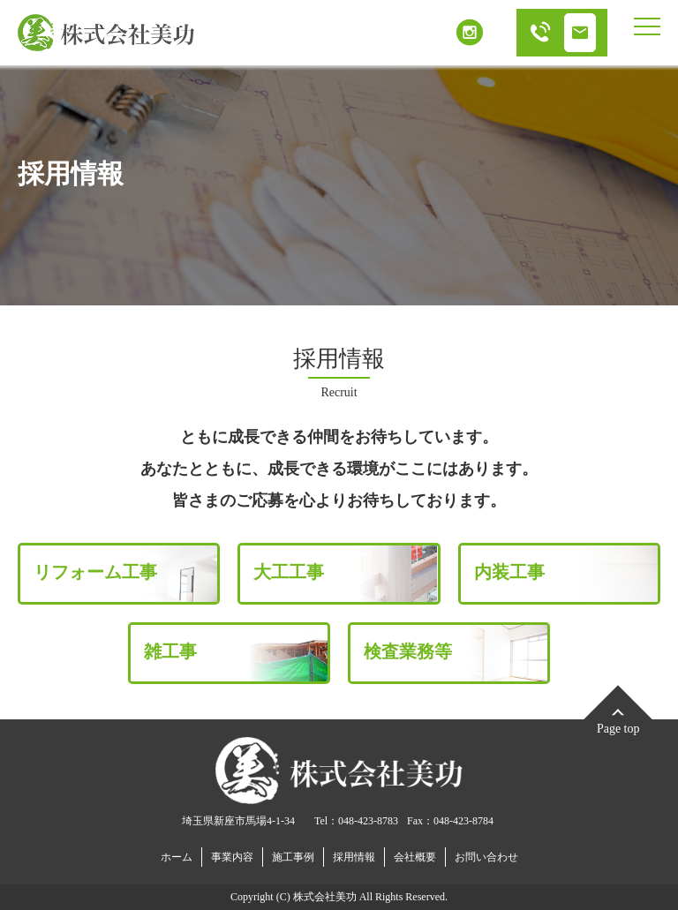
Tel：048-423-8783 (356, 821)
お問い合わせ (486, 857)
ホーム (176, 857)
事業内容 (232, 857)
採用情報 (354, 857)
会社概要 (415, 857)
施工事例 (293, 857)
